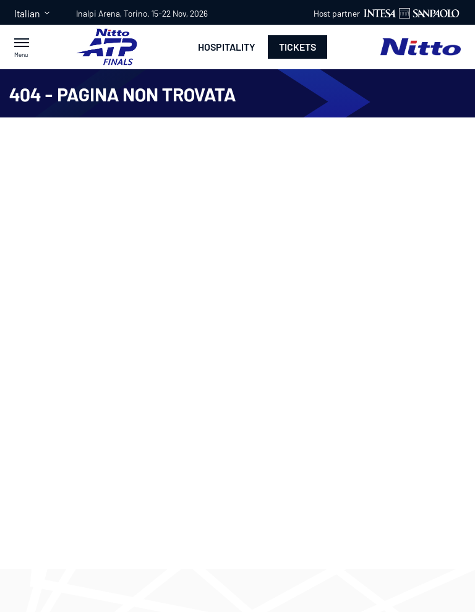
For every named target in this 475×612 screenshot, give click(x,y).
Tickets (297, 47)
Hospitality (226, 47)
